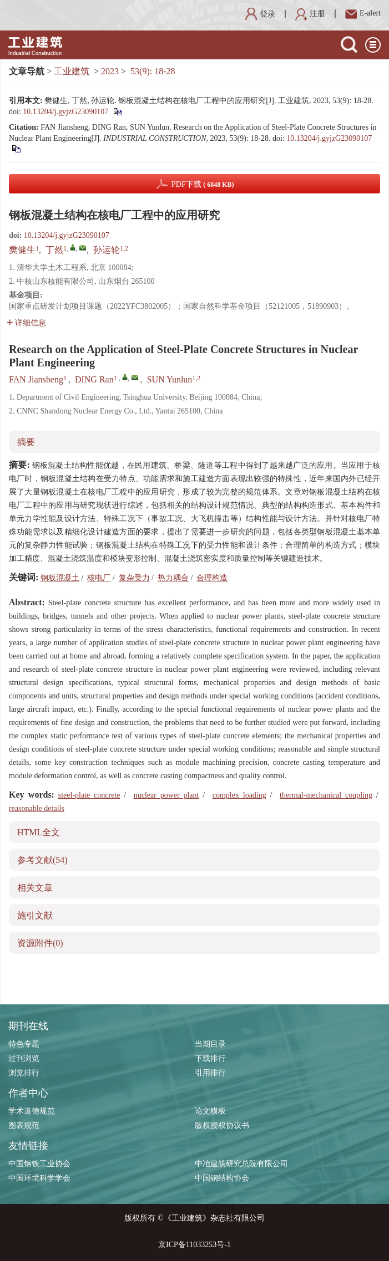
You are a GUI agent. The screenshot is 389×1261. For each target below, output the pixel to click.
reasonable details (36, 808)
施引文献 (35, 915)
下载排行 (210, 1058)
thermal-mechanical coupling (326, 795)
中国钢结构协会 (222, 1178)
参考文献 (42, 860)
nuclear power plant (166, 795)
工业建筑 (71, 71)
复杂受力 (134, 578)
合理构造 (212, 578)
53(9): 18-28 (152, 71)
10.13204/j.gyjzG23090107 (65, 112)
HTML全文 (38, 832)
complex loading (239, 795)
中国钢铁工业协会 (39, 1164)
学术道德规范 (31, 1111)
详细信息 (26, 323)
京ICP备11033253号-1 (194, 1244)
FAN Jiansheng (36, 379)
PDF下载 (202, 184)
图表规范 (23, 1125)
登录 (260, 14)
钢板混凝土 (60, 578)
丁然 (54, 249)
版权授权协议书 (222, 1125)
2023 (110, 71)
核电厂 (98, 578)
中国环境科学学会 (39, 1178)
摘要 (26, 442)
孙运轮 (106, 249)
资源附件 (40, 943)
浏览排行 (23, 1073)
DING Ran (94, 379)
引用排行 (210, 1073)
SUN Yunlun (170, 379)
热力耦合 (173, 578)
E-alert (363, 13)
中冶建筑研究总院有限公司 (241, 1164)
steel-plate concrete (89, 795)
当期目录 (210, 1044)
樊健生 (22, 249)
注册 (310, 13)
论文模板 (210, 1111)
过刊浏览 (23, 1058)
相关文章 (35, 887)
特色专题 (23, 1044)
